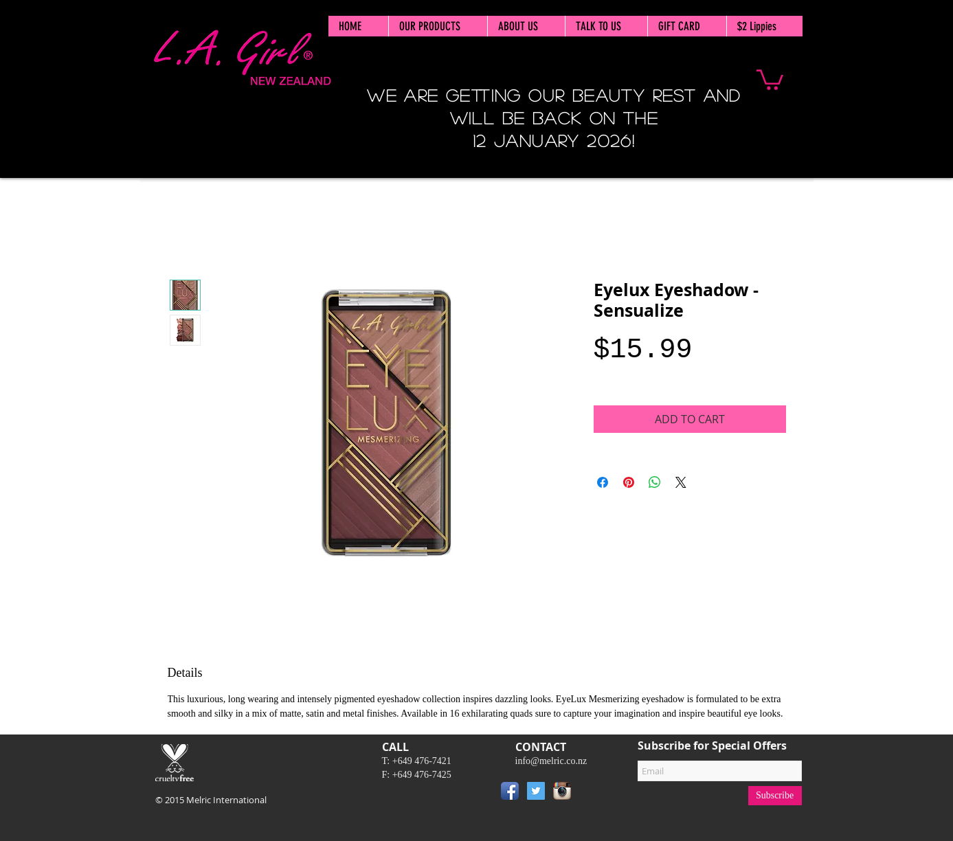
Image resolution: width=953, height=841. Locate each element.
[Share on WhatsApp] (655, 482)
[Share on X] (681, 482)
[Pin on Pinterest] (628, 482)
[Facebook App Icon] (510, 791)
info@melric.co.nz (551, 761)
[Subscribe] (775, 795)
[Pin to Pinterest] (596, 793)
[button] (769, 78)
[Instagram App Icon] (562, 791)
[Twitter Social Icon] (536, 791)
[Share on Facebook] (602, 482)
